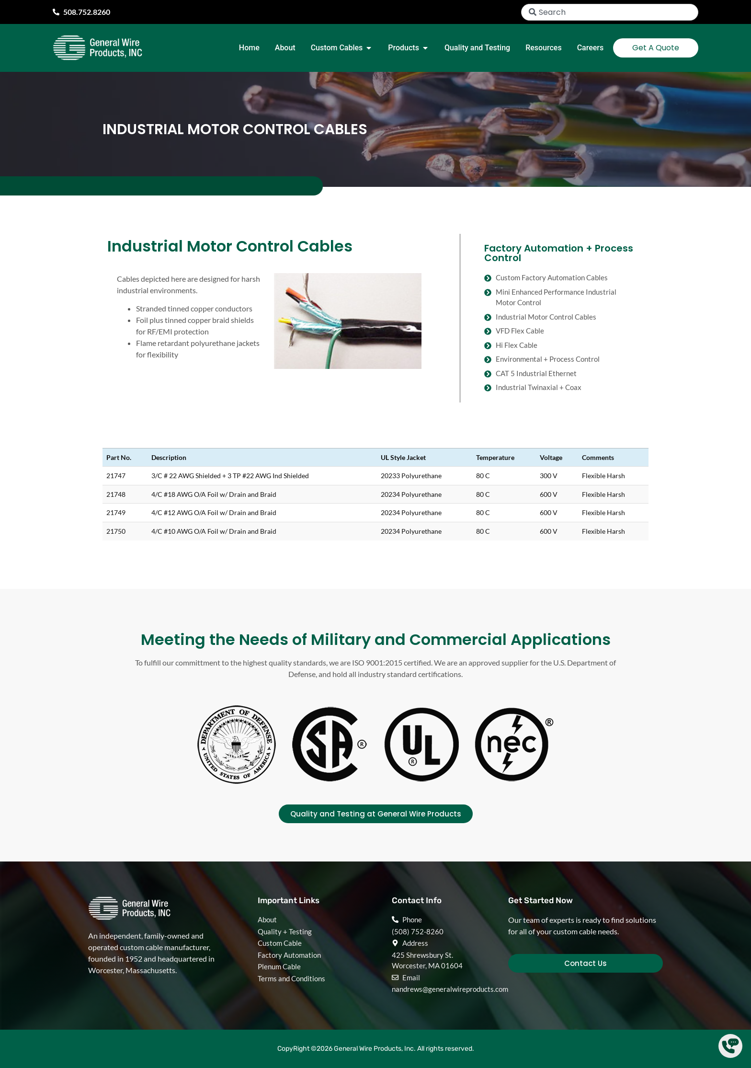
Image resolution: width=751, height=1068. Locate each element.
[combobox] (609, 12)
